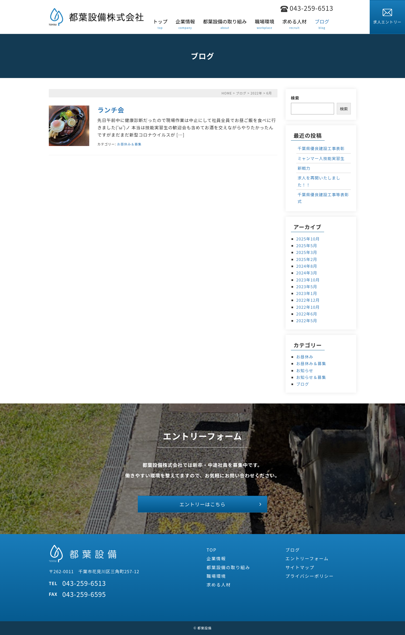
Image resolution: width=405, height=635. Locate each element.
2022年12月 (308, 300)
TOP (212, 549)
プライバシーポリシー (310, 576)
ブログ (241, 93)
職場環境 (216, 576)
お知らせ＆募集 (311, 377)
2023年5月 (306, 286)
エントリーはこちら (203, 504)
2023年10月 (308, 280)
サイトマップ (300, 567)
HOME (227, 93)
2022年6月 (306, 314)
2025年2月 (306, 259)
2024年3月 (306, 273)
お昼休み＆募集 (129, 144)
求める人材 (219, 584)
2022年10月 (308, 307)
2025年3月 (306, 252)
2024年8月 (306, 266)
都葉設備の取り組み (228, 567)
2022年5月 (306, 320)
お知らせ (304, 370)
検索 (295, 98)
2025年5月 (306, 245)
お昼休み (305, 356)
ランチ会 (110, 109)
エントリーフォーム (307, 558)
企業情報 (216, 558)
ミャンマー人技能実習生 (321, 158)
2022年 (256, 93)
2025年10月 (308, 239)
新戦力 (304, 168)
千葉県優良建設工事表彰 (321, 148)
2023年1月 (306, 293)
